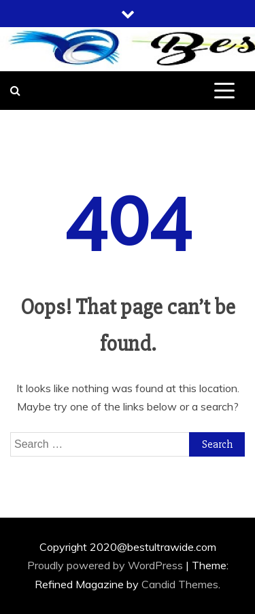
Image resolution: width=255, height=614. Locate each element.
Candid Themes (179, 584)
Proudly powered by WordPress (106, 565)
